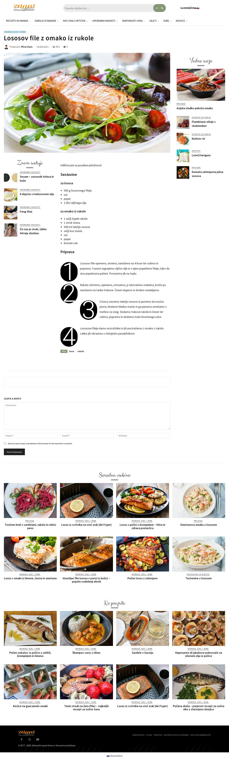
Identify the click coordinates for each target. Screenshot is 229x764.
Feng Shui (26, 211)
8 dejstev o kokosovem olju (37, 194)
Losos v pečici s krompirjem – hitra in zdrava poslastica (142, 526)
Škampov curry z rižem (86, 652)
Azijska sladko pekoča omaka (195, 108)
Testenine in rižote (198, 574)
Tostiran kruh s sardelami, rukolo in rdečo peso (30, 526)
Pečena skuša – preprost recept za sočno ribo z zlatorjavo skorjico (198, 707)
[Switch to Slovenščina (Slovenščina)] (114, 755)
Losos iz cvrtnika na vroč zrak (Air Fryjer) (86, 525)
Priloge (181, 104)
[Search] (159, 8)
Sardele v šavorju (142, 652)
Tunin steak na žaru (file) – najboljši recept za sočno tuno (86, 707)
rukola (80, 351)
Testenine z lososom (199, 578)
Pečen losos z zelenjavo (143, 578)
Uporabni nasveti (30, 172)
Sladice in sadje (201, 117)
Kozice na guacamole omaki (30, 706)
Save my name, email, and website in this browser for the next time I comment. (40, 443)
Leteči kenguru (201, 155)
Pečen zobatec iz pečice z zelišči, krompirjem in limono (30, 654)
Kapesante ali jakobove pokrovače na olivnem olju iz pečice (198, 654)
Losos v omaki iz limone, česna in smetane (30, 578)
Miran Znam (26, 47)
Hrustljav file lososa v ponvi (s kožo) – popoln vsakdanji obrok (86, 579)
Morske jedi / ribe (15, 32)
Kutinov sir (198, 138)
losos (71, 351)
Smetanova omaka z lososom (198, 525)
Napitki (196, 151)
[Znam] (24, 7)
